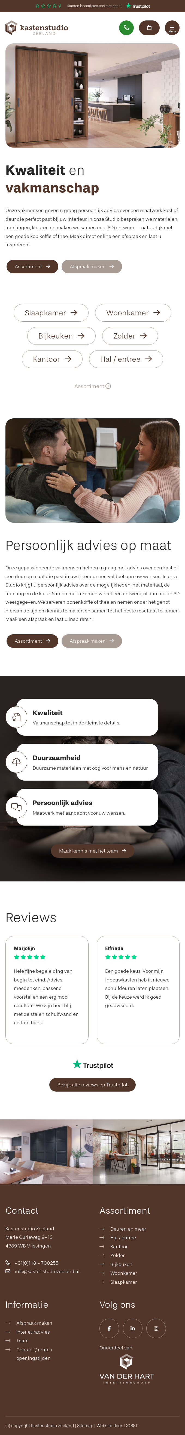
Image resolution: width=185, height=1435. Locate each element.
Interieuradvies (33, 1332)
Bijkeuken (61, 336)
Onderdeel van (126, 1364)
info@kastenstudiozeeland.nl (42, 1271)
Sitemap (85, 1425)
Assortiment (32, 266)
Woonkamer (133, 313)
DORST (131, 1425)
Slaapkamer (51, 313)
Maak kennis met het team (92, 851)
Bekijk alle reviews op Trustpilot (92, 1084)
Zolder (130, 336)
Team (22, 1340)
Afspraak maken (92, 266)
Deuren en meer (128, 1229)
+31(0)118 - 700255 (31, 1263)
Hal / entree (126, 359)
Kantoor (52, 359)
